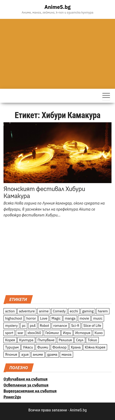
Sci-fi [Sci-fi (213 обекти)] (75, 325)
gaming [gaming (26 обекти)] (88, 311)
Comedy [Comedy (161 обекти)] (59, 311)
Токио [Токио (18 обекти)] (92, 340)
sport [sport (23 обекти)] (9, 333)
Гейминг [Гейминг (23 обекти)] (52, 333)
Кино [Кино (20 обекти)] (99, 333)
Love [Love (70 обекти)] (43, 318)
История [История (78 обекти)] (82, 333)
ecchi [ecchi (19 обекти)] (74, 311)
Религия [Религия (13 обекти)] (65, 340)
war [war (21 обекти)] (20, 333)
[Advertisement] (57, 53)
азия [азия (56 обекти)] (25, 354)
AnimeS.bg (57, 6)
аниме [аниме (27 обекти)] (38, 354)
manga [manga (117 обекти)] (70, 318)
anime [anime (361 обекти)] (44, 311)
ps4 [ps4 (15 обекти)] (33, 325)
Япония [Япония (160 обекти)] (11, 354)
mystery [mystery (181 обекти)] (11, 325)
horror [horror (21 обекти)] (31, 318)
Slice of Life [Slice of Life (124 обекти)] (92, 325)
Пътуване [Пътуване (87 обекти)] (45, 340)
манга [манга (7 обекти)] (66, 354)
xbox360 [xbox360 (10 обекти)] (34, 333)
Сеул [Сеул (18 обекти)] (79, 340)
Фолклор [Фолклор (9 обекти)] (59, 347)
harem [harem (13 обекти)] (103, 311)
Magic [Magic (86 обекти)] (56, 318)
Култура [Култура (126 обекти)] (26, 340)
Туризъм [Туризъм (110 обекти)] (12, 347)
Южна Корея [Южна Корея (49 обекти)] (95, 347)
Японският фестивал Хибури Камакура (44, 192)
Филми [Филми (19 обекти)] (42, 347)
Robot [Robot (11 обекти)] (44, 325)
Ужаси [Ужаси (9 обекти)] (28, 347)
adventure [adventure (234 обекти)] (27, 311)
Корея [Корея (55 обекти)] (10, 340)
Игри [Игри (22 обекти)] (67, 333)
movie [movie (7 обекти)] (84, 318)
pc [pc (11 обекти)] (24, 325)
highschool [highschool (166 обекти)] (13, 318)
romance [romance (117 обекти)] (60, 325)
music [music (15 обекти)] (97, 318)
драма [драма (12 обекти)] (52, 354)
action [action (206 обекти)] (10, 311)
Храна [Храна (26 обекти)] (76, 347)
